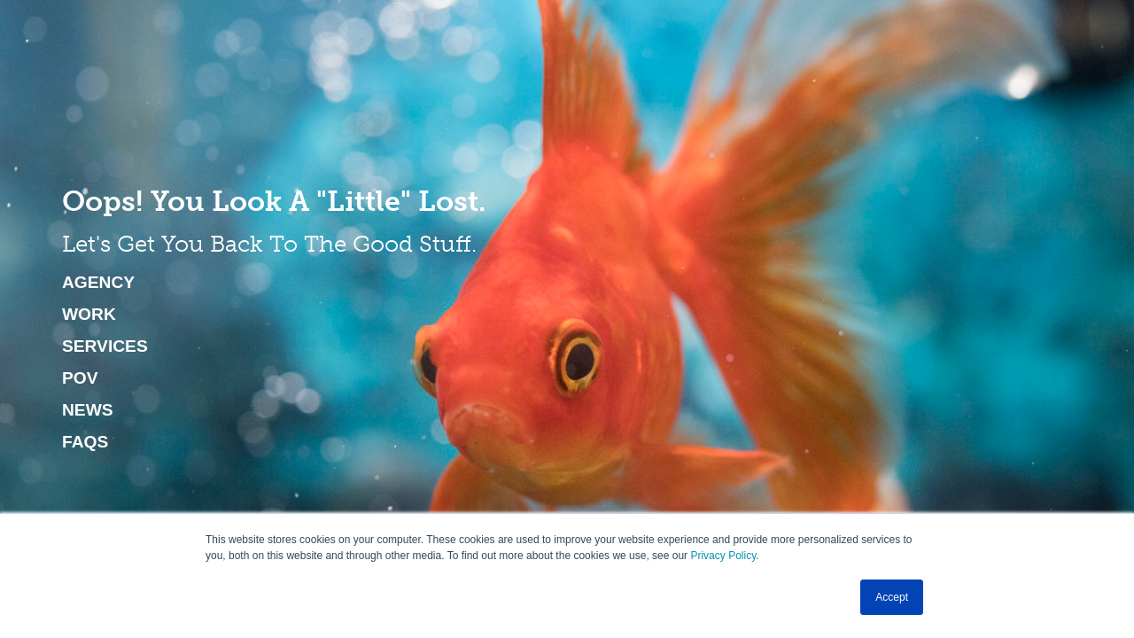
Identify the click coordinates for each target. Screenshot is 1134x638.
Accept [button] (891, 597)
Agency (98, 283)
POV (80, 378)
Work (89, 314)
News (87, 410)
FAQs (85, 442)
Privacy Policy (723, 555)
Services (105, 346)
